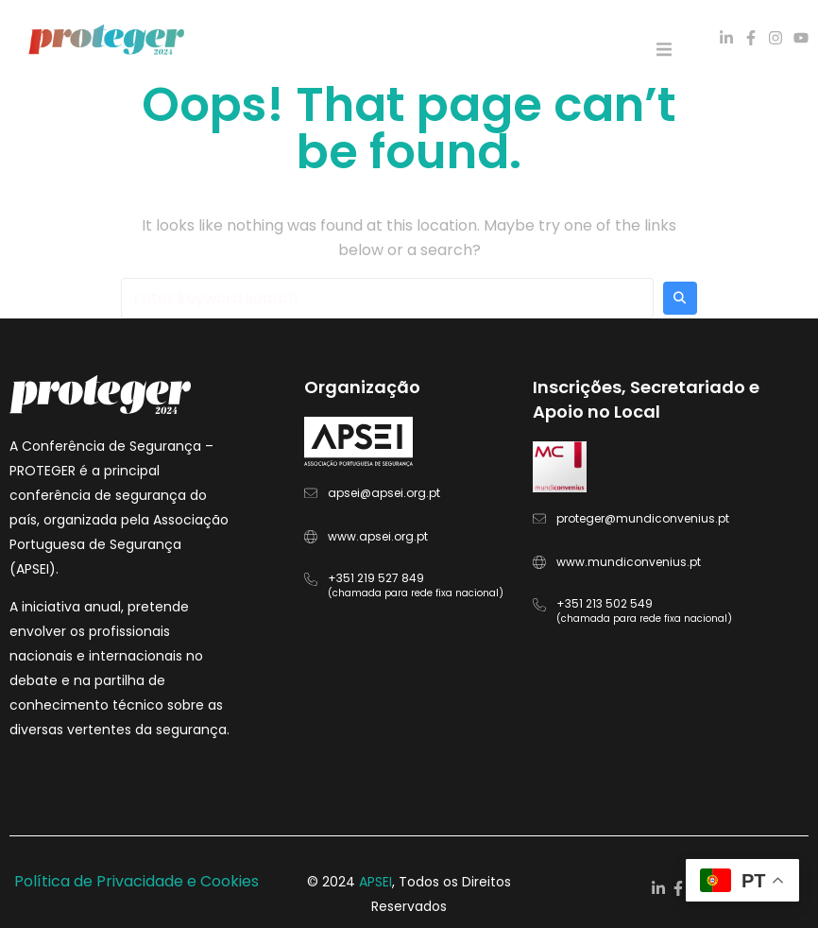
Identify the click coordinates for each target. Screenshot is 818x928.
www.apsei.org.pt (378, 536)
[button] (664, 49)
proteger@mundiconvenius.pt (642, 518)
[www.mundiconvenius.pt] (539, 562)
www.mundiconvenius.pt (628, 562)
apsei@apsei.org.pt (384, 493)
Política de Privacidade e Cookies (136, 881)
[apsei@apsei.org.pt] (310, 493)
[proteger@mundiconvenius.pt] (539, 518)
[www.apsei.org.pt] (310, 536)
